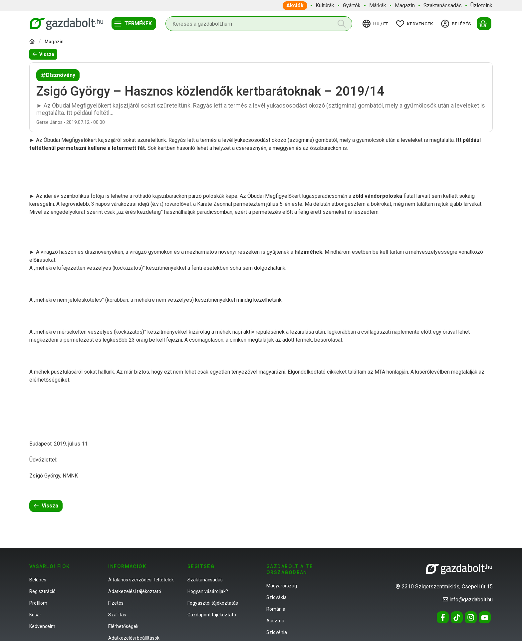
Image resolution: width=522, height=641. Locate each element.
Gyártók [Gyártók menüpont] (352, 5)
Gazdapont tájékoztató (211, 614)
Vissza (43, 54)
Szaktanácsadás (205, 579)
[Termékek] (134, 23)
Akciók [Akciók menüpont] (295, 5)
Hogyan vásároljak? (207, 591)
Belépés (37, 579)
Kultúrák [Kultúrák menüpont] (325, 5)
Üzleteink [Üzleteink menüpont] (481, 5)
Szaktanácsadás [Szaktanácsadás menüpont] (442, 5)
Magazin (54, 41)
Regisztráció (42, 591)
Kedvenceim (42, 626)
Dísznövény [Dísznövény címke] (58, 75)
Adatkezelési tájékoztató (134, 591)
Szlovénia (276, 632)
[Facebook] (443, 617)
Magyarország (281, 585)
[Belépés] (457, 23)
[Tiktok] (457, 617)
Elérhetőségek (123, 626)
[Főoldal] (32, 42)
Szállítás (117, 614)
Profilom (38, 603)
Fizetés (116, 603)
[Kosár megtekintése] (484, 23)
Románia (275, 609)
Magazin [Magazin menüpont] (405, 5)
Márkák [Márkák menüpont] (377, 5)
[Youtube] (485, 617)
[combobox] (258, 23)
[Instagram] (471, 617)
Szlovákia (276, 597)
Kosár (35, 614)
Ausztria (275, 620)
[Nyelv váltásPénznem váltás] (376, 23)
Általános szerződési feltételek (141, 579)
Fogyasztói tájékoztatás (212, 603)
